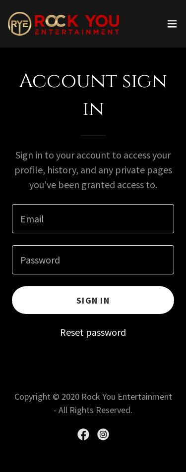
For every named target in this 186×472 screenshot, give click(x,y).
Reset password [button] (93, 332)
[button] (172, 24)
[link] (63, 24)
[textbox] (93, 218)
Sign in (93, 300)
